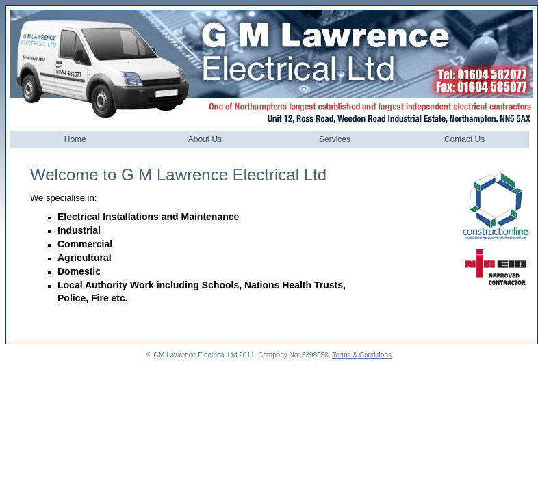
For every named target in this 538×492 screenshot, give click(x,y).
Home (75, 139)
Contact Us (464, 139)
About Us (205, 139)
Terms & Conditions (362, 355)
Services (334, 139)
